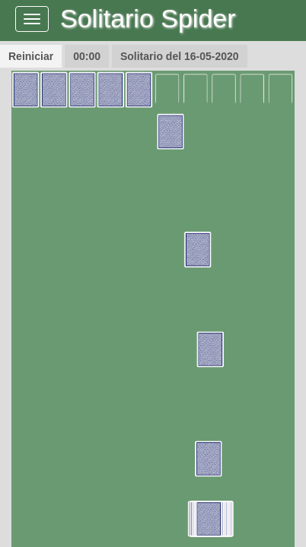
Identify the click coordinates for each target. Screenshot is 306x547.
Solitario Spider (148, 18)
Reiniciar (30, 56)
